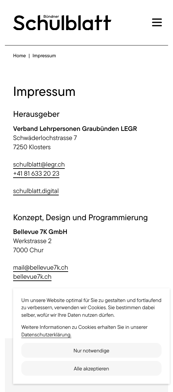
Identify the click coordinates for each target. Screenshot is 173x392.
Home (19, 55)
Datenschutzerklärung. (46, 334)
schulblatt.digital (36, 191)
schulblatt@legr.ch (39, 164)
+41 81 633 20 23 (36, 173)
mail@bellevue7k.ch (40, 267)
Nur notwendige (91, 350)
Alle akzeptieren (91, 368)
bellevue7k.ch (32, 276)
